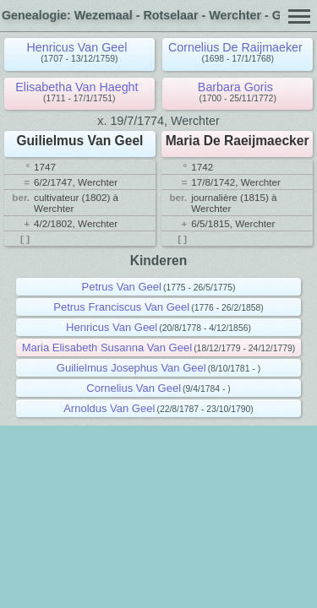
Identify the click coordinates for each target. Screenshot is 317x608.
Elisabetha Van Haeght (76, 87)
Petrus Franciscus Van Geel (121, 307)
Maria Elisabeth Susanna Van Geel (107, 347)
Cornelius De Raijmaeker (235, 47)
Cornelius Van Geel (133, 388)
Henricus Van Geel (76, 47)
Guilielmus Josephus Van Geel (131, 367)
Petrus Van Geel (121, 286)
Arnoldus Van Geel (109, 408)
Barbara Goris (235, 87)
